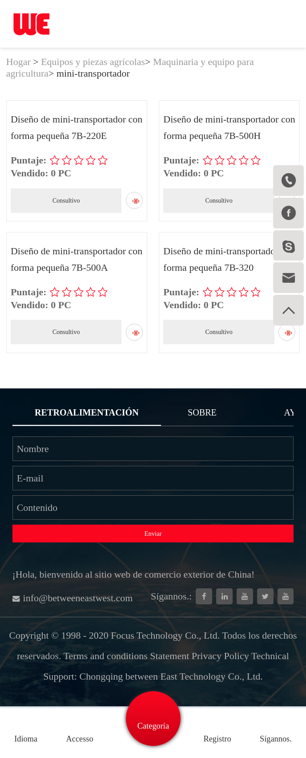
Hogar (18, 61)
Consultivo (66, 200)
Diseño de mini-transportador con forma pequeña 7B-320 (229, 259)
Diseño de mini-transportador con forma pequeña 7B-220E (76, 127)
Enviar (152, 533)
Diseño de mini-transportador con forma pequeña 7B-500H (229, 127)
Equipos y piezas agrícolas (93, 61)
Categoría (153, 725)
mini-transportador (93, 73)
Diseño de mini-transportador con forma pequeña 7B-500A (76, 259)
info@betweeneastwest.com (72, 597)
